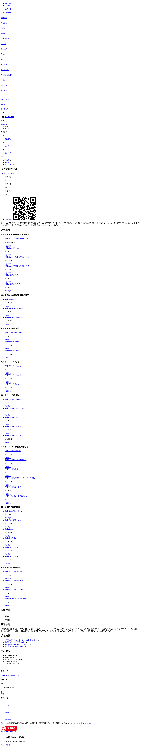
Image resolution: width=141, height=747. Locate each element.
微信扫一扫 (9, 219)
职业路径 (8, 5)
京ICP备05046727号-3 (83, 723)
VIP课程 (7, 160)
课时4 (17, 266)
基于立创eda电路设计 (12, 646)
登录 (4, 126)
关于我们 (4, 671)
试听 (6, 242)
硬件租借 (10, 675)
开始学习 (8, 246)
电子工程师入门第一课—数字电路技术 (18, 640)
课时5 (12, 275)
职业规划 (17, 675)
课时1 (17, 239)
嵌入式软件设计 (10, 164)
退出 (10, 132)
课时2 (12, 248)
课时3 (17, 257)
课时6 (12, 284)
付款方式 (4, 675)
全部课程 (8, 3)
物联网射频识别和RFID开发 (14, 644)
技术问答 (8, 9)
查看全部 (4, 124)
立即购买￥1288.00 (7, 173)
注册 (8, 126)
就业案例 (8, 12)
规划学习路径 (5, 745)
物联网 (7, 162)
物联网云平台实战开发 (12, 642)
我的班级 (6, 128)
